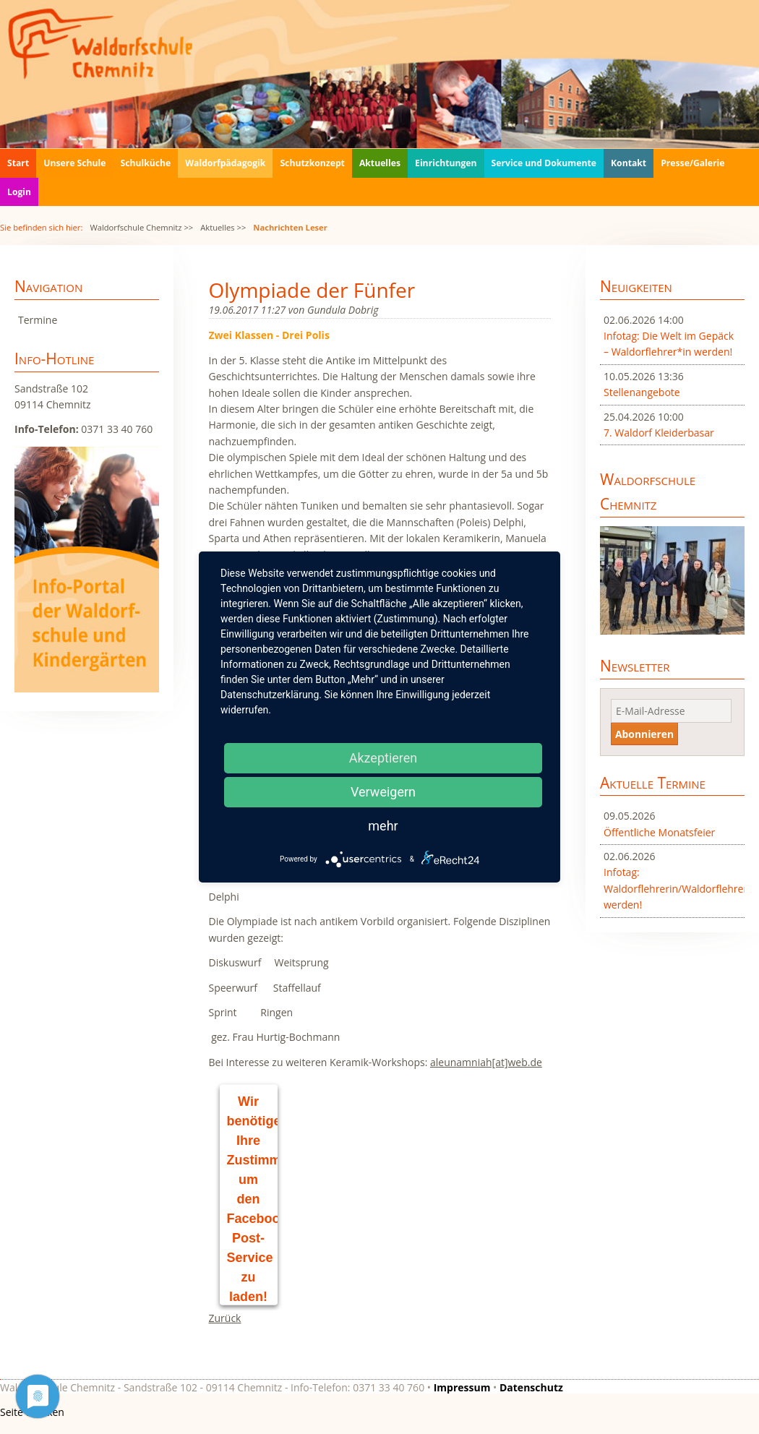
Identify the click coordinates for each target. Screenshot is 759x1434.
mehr (383, 825)
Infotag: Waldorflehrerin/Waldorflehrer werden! (672, 888)
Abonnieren (644, 734)
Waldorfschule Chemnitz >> (141, 227)
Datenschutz (531, 1387)
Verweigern (383, 791)
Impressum (462, 1387)
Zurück (225, 1318)
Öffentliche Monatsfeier (659, 832)
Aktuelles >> (223, 227)
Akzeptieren (383, 757)
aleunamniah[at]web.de (486, 1062)
